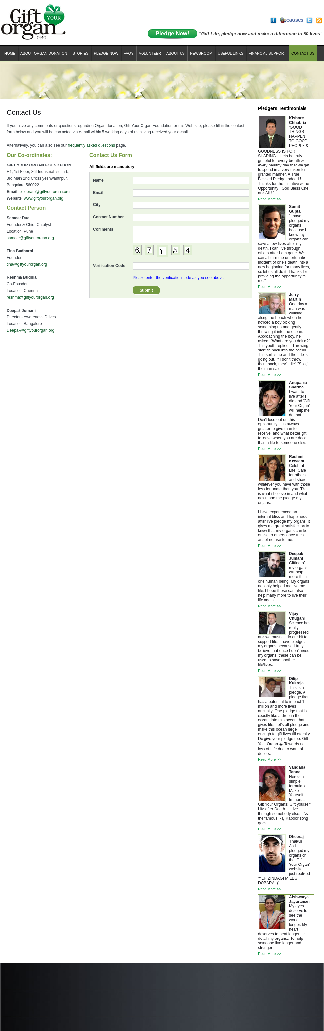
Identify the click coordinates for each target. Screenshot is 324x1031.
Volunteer (150, 53)
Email (98, 192)
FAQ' (129, 53)
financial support (267, 53)
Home (9, 53)
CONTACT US (303, 53)
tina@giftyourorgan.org (27, 264)
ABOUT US (175, 53)
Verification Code (109, 265)
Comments (103, 229)
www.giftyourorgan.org (43, 198)
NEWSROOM (201, 53)
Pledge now (106, 53)
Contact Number (108, 217)
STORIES (80, 53)
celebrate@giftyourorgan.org (45, 191)
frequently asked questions (91, 145)
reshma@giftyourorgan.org (30, 297)
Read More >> (269, 199)
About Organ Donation (43, 53)
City (97, 205)
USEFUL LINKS (230, 53)
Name (98, 180)
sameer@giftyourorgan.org (30, 238)
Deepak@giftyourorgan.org (30, 330)
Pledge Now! (172, 33)
